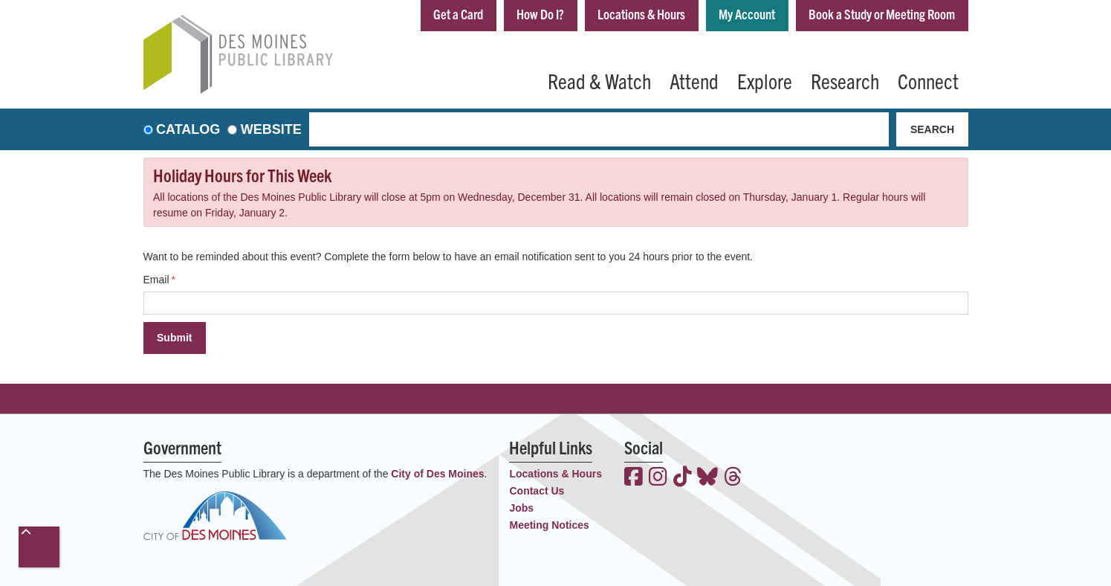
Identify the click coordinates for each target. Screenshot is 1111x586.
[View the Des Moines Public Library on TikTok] (682, 478)
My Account (747, 13)
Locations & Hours (641, 13)
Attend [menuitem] (694, 80)
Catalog (188, 129)
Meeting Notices (549, 525)
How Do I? (540, 13)
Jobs (521, 508)
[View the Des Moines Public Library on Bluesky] (707, 478)
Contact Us (536, 491)
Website (271, 129)
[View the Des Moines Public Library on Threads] (733, 478)
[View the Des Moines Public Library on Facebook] (633, 478)
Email (156, 280)
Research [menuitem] (845, 80)
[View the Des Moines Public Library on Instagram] (658, 478)
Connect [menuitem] (928, 80)
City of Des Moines (437, 474)
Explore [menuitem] (764, 80)
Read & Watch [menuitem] (599, 80)
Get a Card (458, 13)
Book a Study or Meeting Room (882, 13)
